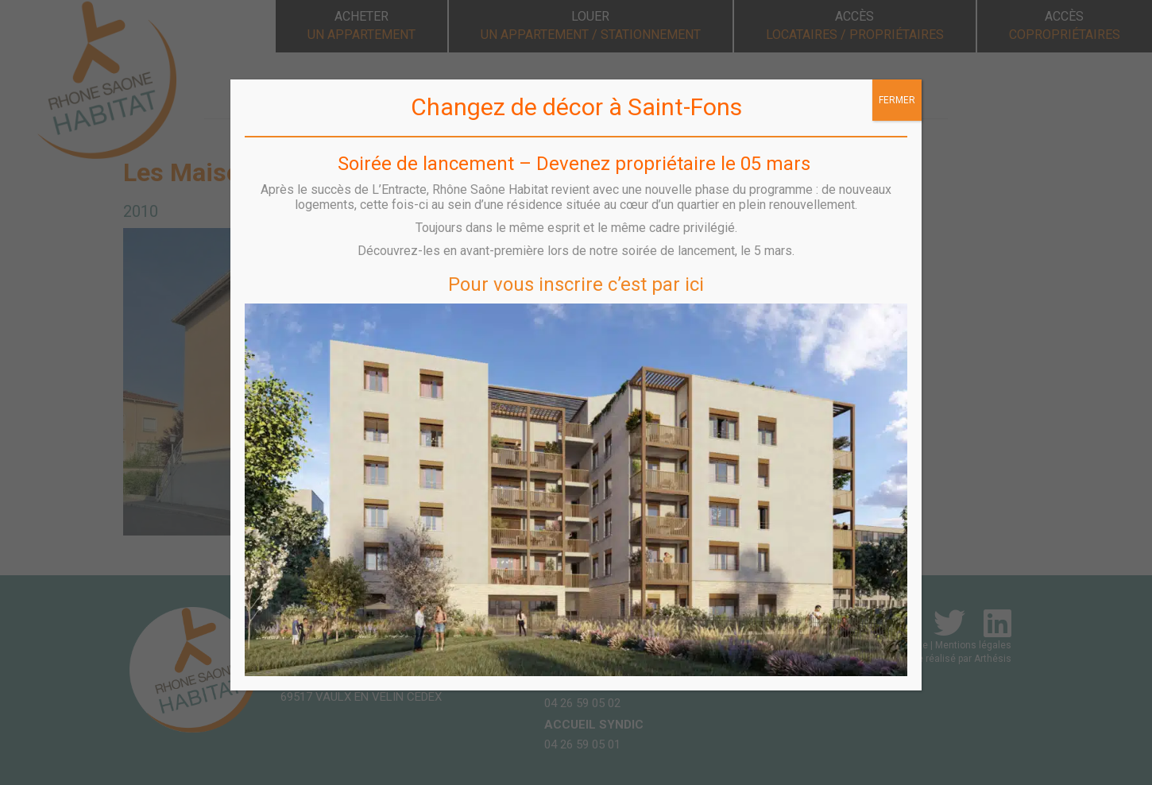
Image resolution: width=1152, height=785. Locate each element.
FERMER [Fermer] (897, 100)
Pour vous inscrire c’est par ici (576, 284)
